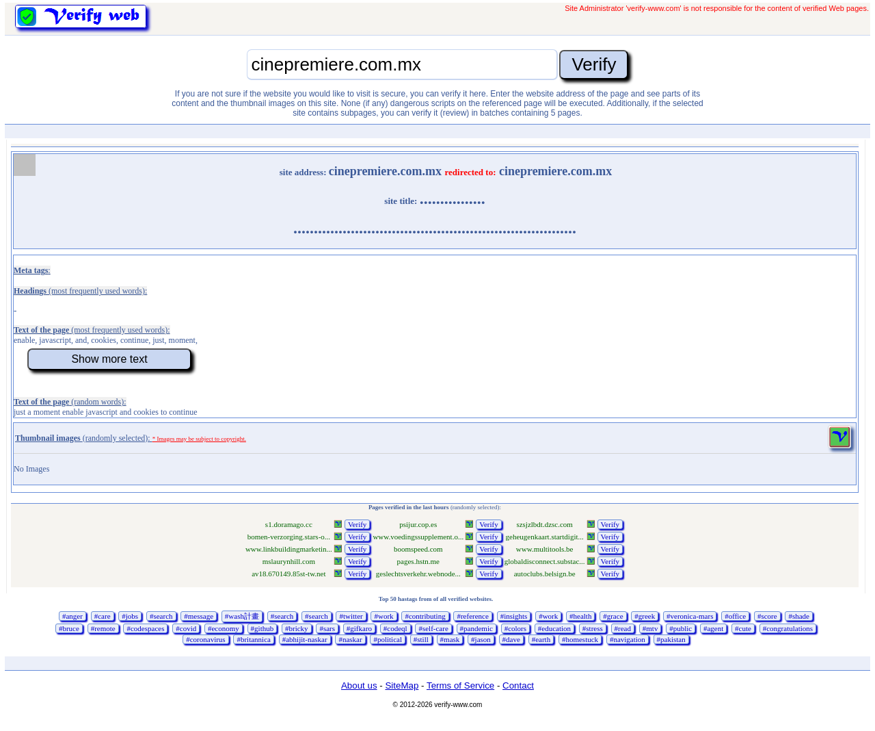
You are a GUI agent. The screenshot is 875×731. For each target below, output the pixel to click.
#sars (327, 628)
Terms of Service (460, 685)
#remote (103, 628)
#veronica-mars (690, 616)
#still (421, 639)
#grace (613, 616)
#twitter (350, 616)
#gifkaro (359, 628)
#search (161, 616)
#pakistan (671, 639)
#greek (644, 616)
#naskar (350, 639)
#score (767, 616)
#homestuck (580, 639)
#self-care (433, 628)
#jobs (130, 616)
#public (680, 628)
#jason (481, 639)
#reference (472, 616)
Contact (518, 685)
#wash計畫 (242, 616)
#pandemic (476, 628)
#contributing (425, 616)
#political (387, 639)
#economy (223, 628)
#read (623, 628)
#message (198, 616)
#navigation (627, 639)
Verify (357, 524)
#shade (798, 616)
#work (383, 616)
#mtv (650, 628)
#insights (514, 616)
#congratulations (788, 628)
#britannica (253, 639)
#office (735, 616)
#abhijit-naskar (304, 639)
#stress (592, 628)
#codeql (395, 628)
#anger (72, 616)
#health (580, 616)
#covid (186, 628)
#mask (450, 639)
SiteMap (401, 685)
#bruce (69, 628)
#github (262, 628)
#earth (541, 639)
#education (554, 628)
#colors (515, 628)
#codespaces (145, 628)
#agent (713, 628)
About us (359, 685)
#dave (511, 639)
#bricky (296, 628)
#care (102, 616)
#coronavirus (205, 639)
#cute (743, 628)
